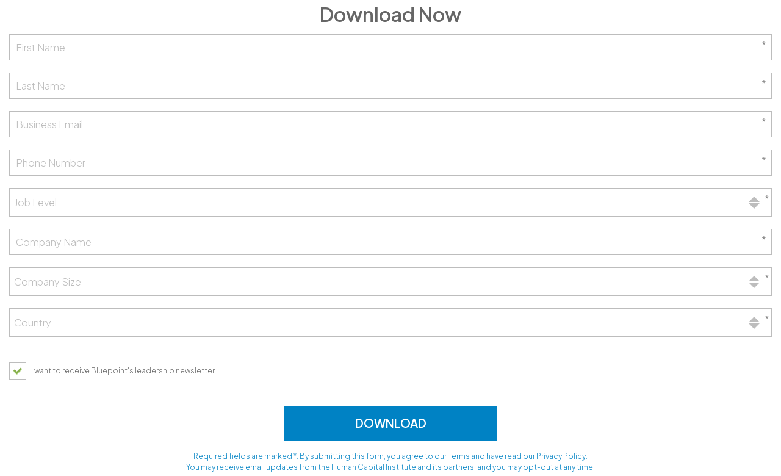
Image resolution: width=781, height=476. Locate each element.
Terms (459, 456)
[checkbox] (115, 370)
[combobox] (390, 202)
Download (390, 423)
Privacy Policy (561, 456)
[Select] (390, 202)
